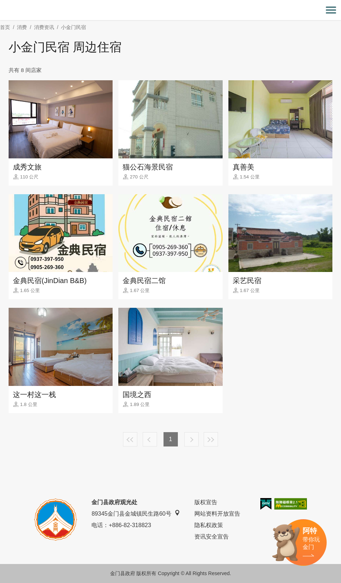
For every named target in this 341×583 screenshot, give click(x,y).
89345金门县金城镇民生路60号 (135, 513)
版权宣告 (205, 502)
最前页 (130, 439)
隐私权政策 (208, 525)
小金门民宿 (73, 27)
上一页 (150, 439)
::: (2, 4)
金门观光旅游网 (171, 10)
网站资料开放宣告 (217, 514)
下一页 (191, 439)
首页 (5, 27)
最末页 (211, 439)
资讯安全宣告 (211, 537)
